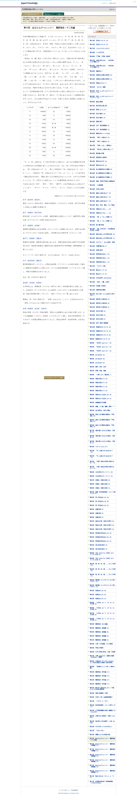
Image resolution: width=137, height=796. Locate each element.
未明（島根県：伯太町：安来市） (35, 308)
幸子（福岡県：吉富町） (32, 225)
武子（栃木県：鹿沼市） (32, 200)
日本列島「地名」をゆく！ (32, 13)
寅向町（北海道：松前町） (33, 283)
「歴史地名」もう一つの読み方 (54, 13)
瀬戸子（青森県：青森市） (33, 238)
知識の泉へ (112, 9)
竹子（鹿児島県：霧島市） (33, 260)
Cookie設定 (74, 790)
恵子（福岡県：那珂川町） (33, 212)
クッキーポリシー (64, 790)
